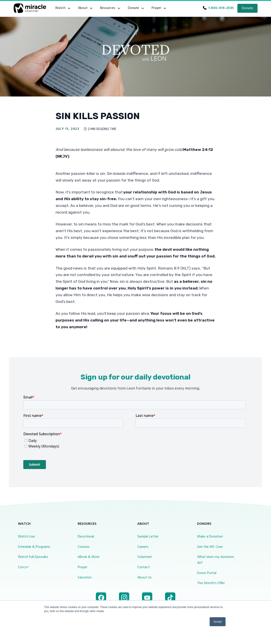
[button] (63, 8)
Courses (84, 547)
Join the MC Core (210, 547)
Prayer (82, 567)
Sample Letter (148, 537)
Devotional (86, 537)
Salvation (85, 578)
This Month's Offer (211, 583)
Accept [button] (217, 621)
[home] (30, 8)
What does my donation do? (215, 560)
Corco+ (23, 567)
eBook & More (88, 557)
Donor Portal (206, 573)
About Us (144, 578)
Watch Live (26, 537)
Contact (143, 567)
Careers (142, 547)
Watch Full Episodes (33, 557)
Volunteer (144, 557)
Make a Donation (210, 537)
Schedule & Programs (34, 547)
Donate (247, 8)
